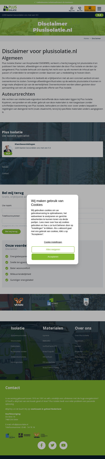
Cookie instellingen (53, 242)
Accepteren (53, 257)
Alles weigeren (53, 249)
